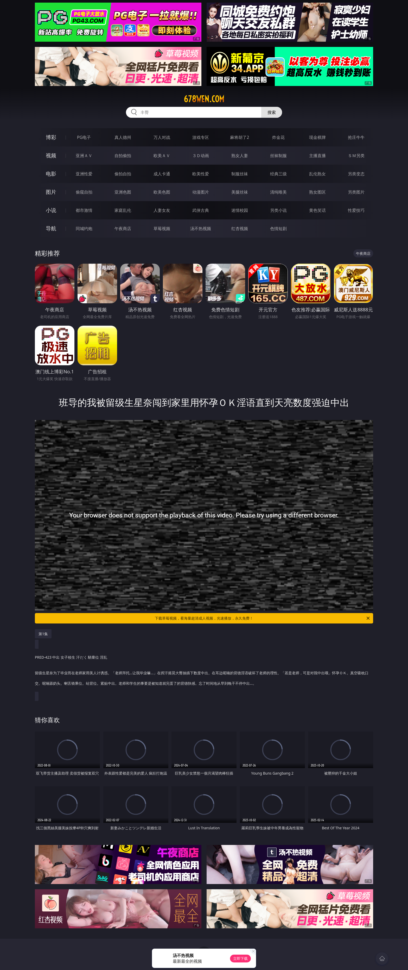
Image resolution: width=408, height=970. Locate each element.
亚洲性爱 (84, 174)
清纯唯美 (278, 192)
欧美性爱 (200, 174)
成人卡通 (162, 174)
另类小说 (278, 210)
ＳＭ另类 (356, 155)
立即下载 (240, 958)
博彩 (51, 137)
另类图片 (356, 192)
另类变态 (356, 174)
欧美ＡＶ (162, 155)
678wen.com (204, 99)
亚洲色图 (122, 192)
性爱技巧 (356, 210)
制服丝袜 (239, 174)
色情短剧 (278, 228)
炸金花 (278, 137)
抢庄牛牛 (356, 137)
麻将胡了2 (239, 137)
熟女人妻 (239, 155)
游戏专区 (200, 137)
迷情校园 (239, 210)
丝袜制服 (278, 155)
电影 (51, 173)
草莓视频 (162, 228)
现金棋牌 (317, 137)
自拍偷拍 (122, 155)
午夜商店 (122, 228)
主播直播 (317, 155)
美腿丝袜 (239, 192)
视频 (51, 155)
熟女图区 (317, 192)
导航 (51, 228)
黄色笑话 (317, 210)
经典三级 (278, 174)
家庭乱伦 (122, 210)
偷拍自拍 (122, 174)
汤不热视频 (200, 228)
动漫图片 (200, 192)
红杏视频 (239, 228)
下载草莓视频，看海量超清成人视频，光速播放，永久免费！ (263, 618)
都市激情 (84, 210)
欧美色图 (162, 192)
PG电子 (84, 137)
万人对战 (162, 137)
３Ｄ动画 (200, 155)
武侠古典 (200, 210)
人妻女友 (162, 210)
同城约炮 (84, 228)
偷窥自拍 (84, 192)
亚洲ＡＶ (84, 155)
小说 (51, 210)
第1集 (43, 633)
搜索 (271, 112)
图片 (51, 191)
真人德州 (122, 137)
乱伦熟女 (317, 174)
